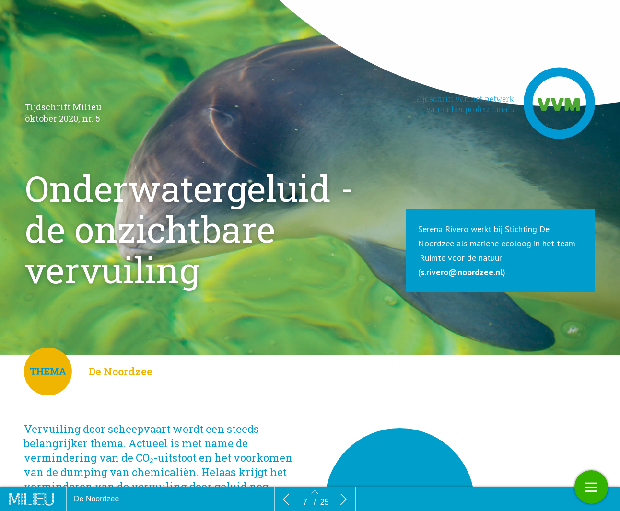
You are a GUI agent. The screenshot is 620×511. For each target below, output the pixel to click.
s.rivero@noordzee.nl (462, 272)
